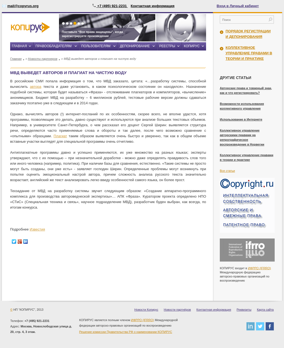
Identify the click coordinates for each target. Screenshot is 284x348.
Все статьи (227, 170)
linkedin (250, 326)
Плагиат (60, 136)
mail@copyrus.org (23, 6)
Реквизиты (244, 309)
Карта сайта (265, 309)
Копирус (191, 46)
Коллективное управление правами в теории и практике (249, 53)
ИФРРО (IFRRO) (259, 268)
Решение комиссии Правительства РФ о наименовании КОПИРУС (125, 331)
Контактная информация (152, 6)
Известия (37, 229)
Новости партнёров (177, 309)
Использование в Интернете (241, 119)
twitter (260, 326)
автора (35, 87)
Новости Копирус (146, 309)
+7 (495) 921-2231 (110, 6)
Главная (19, 46)
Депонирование (135, 46)
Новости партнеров (42, 58)
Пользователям (95, 46)
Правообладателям (53, 46)
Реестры (167, 46)
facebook (270, 326)
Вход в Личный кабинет (238, 6)
